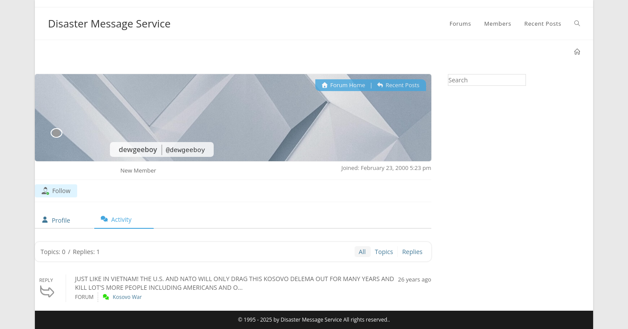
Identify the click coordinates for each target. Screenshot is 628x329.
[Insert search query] (487, 80)
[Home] (577, 52)
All (362, 252)
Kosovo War (127, 297)
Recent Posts (398, 85)
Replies (412, 252)
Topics (384, 252)
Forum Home (343, 85)
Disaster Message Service (109, 23)
